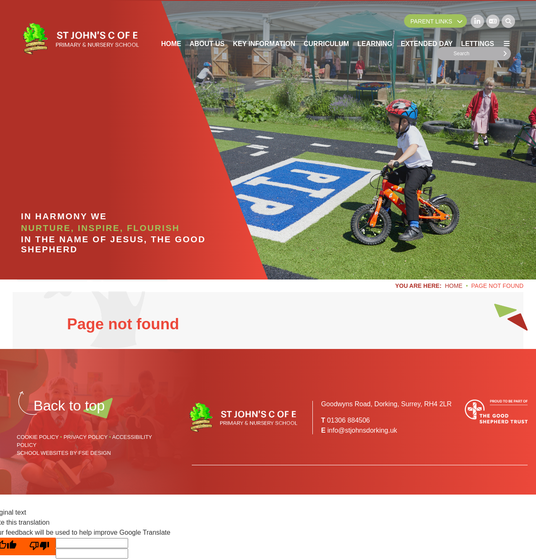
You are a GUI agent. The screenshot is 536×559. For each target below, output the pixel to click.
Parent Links (436, 21)
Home (453, 285)
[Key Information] (264, 25)
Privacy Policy (86, 437)
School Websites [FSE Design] (42, 453)
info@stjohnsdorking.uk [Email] (362, 430)
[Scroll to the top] (69, 405)
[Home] (80, 39)
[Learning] (375, 25)
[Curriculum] (326, 25)
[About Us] (207, 25)
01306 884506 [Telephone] (348, 420)
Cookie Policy (38, 437)
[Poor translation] (39, 546)
